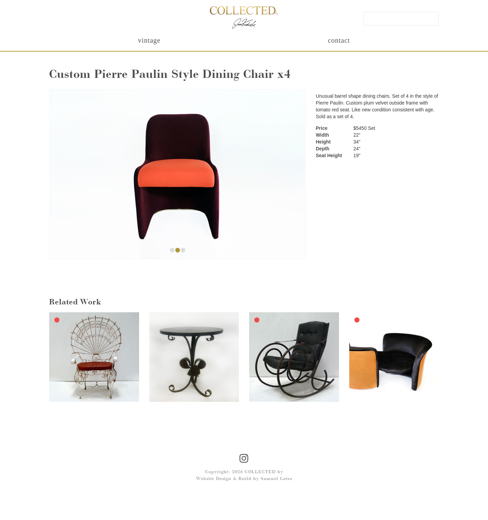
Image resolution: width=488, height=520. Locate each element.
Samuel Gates (276, 479)
